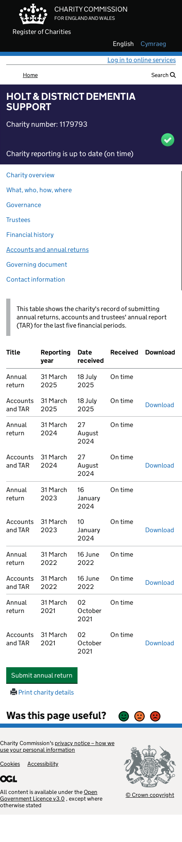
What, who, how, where (39, 190)
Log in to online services (141, 60)
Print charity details (42, 692)
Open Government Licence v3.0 (48, 795)
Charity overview (30, 175)
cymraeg (153, 44)
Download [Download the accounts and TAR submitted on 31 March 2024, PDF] (159, 465)
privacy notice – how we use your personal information (57, 746)
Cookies (10, 763)
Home (30, 75)
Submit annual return (44, 675)
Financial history (29, 235)
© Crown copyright (150, 794)
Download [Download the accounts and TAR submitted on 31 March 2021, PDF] (159, 643)
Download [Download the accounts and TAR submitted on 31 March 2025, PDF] (159, 405)
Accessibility (42, 763)
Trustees (18, 220)
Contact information (35, 279)
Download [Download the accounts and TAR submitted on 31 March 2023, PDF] (159, 530)
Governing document (36, 264)
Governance (23, 205)
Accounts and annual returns (47, 249)
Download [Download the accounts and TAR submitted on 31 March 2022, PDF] (159, 582)
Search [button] (163, 75)
